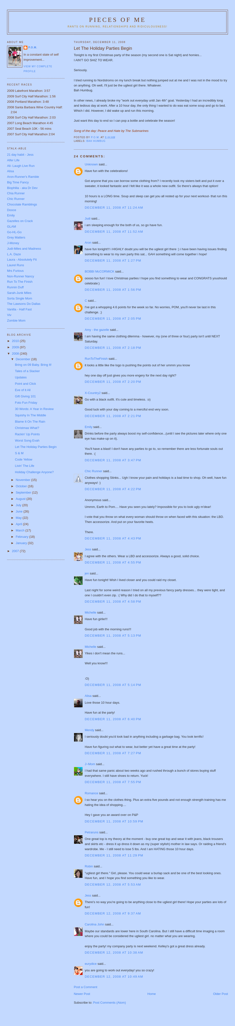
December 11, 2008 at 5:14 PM (113, 685)
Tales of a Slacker (27, 371)
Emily (88, 427)
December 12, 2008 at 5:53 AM (113, 884)
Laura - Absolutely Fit (22, 259)
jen (87, 573)
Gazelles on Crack (20, 221)
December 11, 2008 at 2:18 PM (113, 348)
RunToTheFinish (96, 358)
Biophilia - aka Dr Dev (22, 188)
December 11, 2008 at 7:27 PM (113, 753)
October (22, 486)
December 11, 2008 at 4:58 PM (113, 601)
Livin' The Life (24, 466)
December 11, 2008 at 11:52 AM (114, 231)
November (23, 480)
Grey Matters (16, 237)
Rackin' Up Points (27, 434)
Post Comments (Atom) (109, 1002)
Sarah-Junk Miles (19, 293)
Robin (89, 866)
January (22, 543)
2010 (16, 341)
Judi (88, 218)
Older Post (220, 994)
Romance (91, 793)
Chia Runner (16, 193)
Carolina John (94, 924)
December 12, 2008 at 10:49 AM (114, 976)
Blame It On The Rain (30, 421)
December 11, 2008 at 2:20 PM (113, 382)
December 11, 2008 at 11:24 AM (114, 207)
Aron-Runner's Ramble (23, 177)
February (22, 537)
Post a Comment (85, 987)
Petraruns (91, 832)
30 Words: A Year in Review (34, 409)
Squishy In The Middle (30, 415)
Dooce (11, 210)
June (20, 511)
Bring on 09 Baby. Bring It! (33, 365)
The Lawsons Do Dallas (23, 304)
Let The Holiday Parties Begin (36, 447)
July (19, 505)
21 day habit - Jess (20, 154)
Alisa (88, 696)
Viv (9, 315)
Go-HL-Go (14, 232)
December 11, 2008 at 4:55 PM (113, 562)
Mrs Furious (15, 271)
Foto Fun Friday (26, 402)
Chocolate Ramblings (22, 204)
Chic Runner (93, 471)
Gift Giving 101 (25, 396)
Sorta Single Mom (19, 298)
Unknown (91, 164)
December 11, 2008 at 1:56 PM (113, 289)
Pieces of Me (117, 19)
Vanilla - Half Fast (19, 309)
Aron (88, 242)
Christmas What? (27, 428)
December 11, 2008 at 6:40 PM (113, 719)
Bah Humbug (96, 141)
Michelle (90, 612)
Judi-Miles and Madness (24, 248)
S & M (19, 453)
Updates (20, 377)
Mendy (89, 730)
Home (151, 994)
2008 (16, 353)
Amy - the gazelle (97, 330)
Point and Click (25, 383)
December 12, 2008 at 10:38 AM (114, 952)
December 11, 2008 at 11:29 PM (114, 855)
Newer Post (82, 994)
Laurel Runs (15, 265)
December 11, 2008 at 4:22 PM (113, 489)
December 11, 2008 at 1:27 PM (113, 260)
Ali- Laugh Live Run (20, 166)
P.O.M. (32, 47)
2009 (16, 347)
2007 (16, 551)
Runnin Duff (15, 287)
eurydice (91, 964)
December (23, 359)
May (19, 518)
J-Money (13, 243)
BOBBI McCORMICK (99, 271)
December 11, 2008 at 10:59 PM (114, 821)
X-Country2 (93, 393)
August (21, 499)
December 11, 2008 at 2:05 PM (113, 318)
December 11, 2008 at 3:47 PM (113, 460)
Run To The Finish (20, 281)
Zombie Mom (16, 320)
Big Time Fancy (18, 182)
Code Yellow (23, 459)
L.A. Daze (14, 254)
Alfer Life (13, 160)
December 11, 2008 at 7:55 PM (113, 782)
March (20, 530)
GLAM (11, 226)
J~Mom (90, 764)
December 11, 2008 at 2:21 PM (113, 416)
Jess (88, 549)
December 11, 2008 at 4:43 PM (113, 538)
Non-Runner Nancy (20, 276)
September (24, 492)
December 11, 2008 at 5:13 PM (113, 635)
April (19, 524)
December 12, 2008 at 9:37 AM (113, 913)
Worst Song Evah (27, 440)
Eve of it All (22, 390)
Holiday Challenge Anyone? (34, 472)
